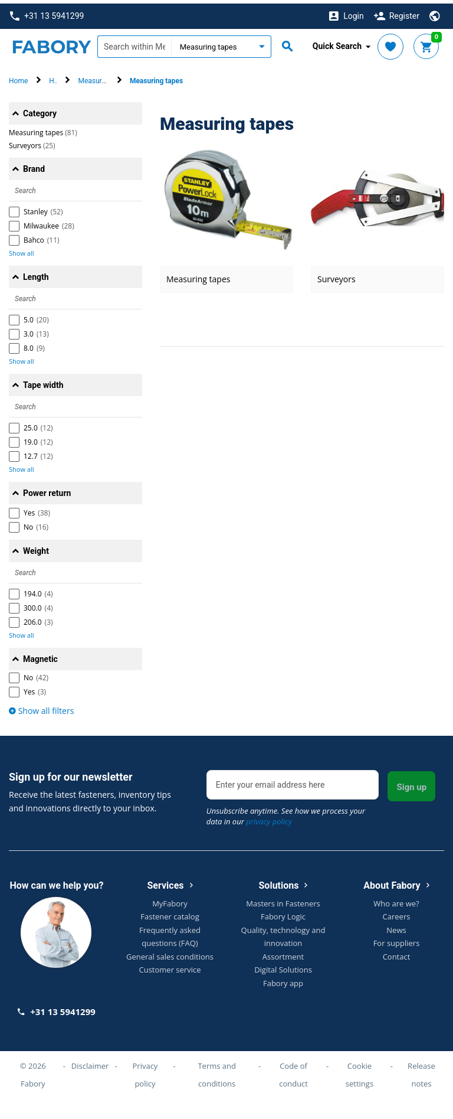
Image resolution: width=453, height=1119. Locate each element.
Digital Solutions (283, 966)
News (396, 926)
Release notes (421, 1071)
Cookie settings (359, 1071)
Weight (36, 547)
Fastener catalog (169, 913)
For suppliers (396, 939)
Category (40, 110)
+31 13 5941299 (47, 12)
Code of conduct (293, 1071)
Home (18, 77)
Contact (397, 953)
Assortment (283, 953)
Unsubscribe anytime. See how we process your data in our (285, 812)
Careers (397, 913)
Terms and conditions (217, 1071)
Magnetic (40, 655)
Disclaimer (90, 1062)
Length (36, 273)
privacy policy (269, 818)
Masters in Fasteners (283, 900)
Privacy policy (145, 1071)
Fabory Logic (283, 913)
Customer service (170, 966)
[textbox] (134, 43)
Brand (34, 165)
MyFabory (170, 900)
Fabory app (283, 979)
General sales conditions (170, 953)
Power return (47, 489)
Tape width (43, 381)
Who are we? (396, 900)
